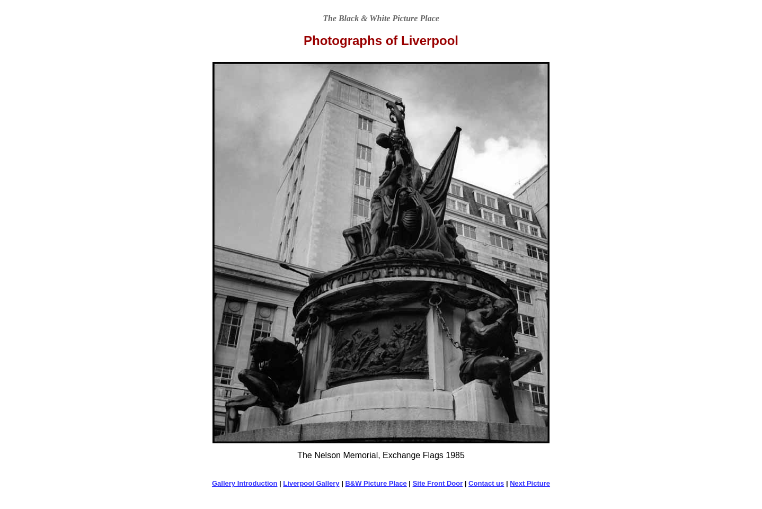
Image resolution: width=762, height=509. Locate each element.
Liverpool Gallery (311, 483)
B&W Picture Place (375, 483)
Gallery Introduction (245, 483)
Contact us (486, 483)
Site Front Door (438, 483)
